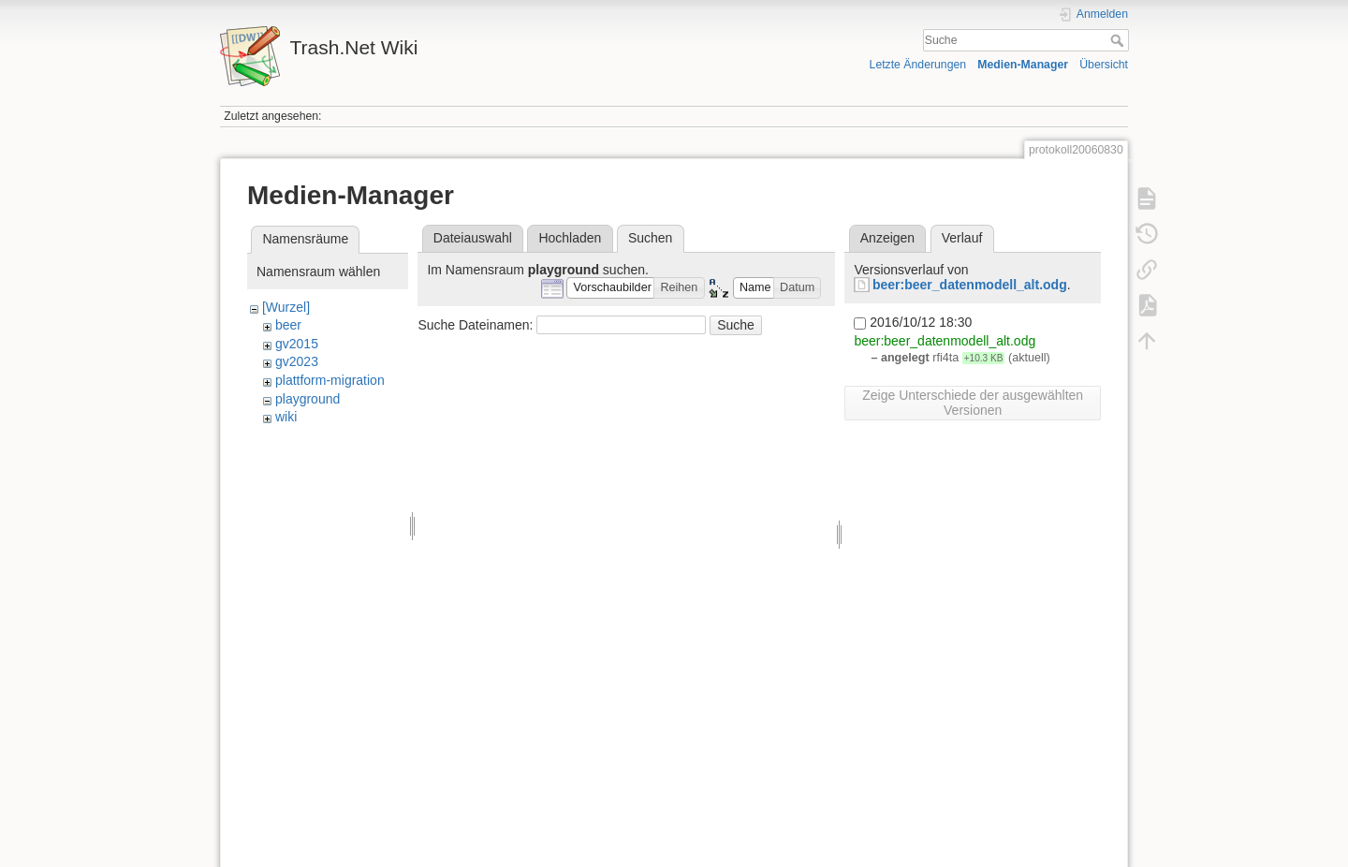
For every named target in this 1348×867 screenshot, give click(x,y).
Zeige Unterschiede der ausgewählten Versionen (972, 403)
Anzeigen (887, 237)
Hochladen (569, 237)
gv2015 (296, 343)
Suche (1119, 40)
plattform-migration (330, 380)
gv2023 (296, 361)
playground (307, 398)
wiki (286, 416)
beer (288, 324)
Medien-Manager (1022, 64)
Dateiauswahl (472, 237)
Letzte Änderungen (918, 64)
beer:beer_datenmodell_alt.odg (969, 284)
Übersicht (1103, 64)
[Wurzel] (286, 307)
